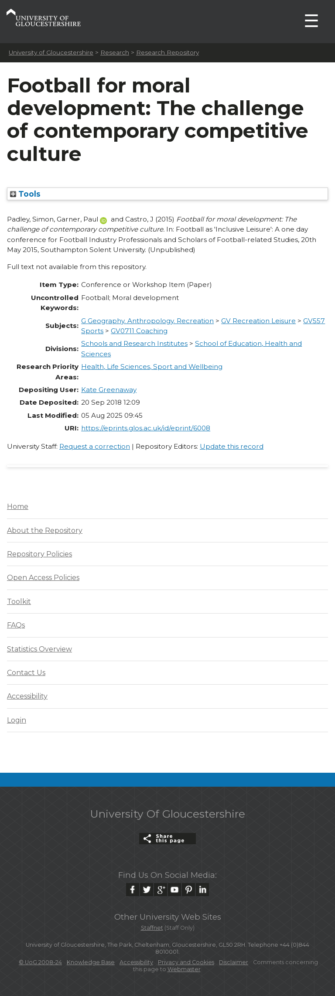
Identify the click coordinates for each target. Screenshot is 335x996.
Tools (25, 193)
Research (114, 52)
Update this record (231, 446)
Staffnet (152, 927)
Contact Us (26, 673)
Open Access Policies (43, 577)
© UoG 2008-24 (40, 962)
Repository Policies (39, 554)
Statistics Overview (39, 649)
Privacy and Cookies (186, 962)
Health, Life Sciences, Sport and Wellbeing (151, 366)
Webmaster (184, 969)
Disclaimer (233, 962)
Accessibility (27, 696)
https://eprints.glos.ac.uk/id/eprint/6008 (145, 428)
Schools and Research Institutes (134, 343)
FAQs (16, 625)
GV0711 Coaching (139, 331)
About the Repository (44, 530)
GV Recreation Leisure (258, 321)
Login (16, 720)
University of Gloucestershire (51, 52)
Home (17, 506)
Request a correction (94, 446)
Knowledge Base (91, 962)
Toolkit (19, 601)
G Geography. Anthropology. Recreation (147, 321)
